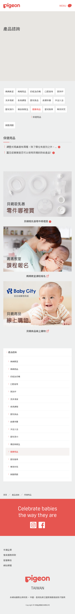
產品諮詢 (12, 352)
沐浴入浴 (59, 100)
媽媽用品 (22, 91)
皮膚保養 (46, 100)
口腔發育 (49, 91)
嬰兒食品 (34, 100)
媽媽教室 (9, 91)
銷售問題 (9, 125)
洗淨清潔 (9, 100)
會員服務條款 (9, 554)
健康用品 (36, 109)
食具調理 (22, 100)
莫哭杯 (60, 91)
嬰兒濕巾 (9, 109)
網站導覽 (7, 565)
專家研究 (61, 109)
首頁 (5, 494)
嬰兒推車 (49, 109)
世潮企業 (7, 549)
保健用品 (37, 116)
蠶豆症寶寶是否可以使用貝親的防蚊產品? (29, 152)
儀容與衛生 (23, 109)
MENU (62, 5)
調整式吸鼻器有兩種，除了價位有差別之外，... (32, 147)
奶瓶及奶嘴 (35, 91)
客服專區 (7, 560)
